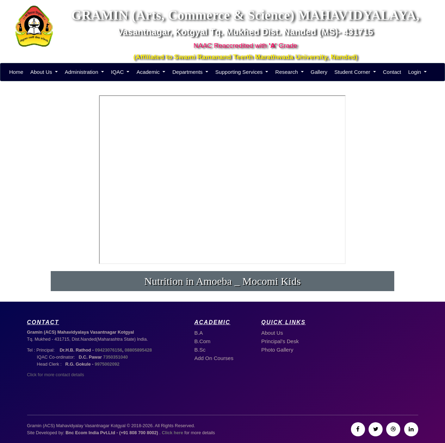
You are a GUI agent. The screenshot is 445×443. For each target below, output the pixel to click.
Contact (392, 72)
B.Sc (200, 350)
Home (16, 72)
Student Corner (353, 72)
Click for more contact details (55, 374)
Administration (82, 72)
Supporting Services (239, 72)
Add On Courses (214, 358)
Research (287, 72)
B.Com (202, 341)
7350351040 (115, 357)
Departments (188, 72)
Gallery (319, 72)
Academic (148, 72)
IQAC (118, 72)
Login (415, 72)
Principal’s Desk (280, 341)
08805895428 (138, 350)
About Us (42, 72)
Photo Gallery (277, 350)
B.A (198, 333)
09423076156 (108, 350)
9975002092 (107, 364)
